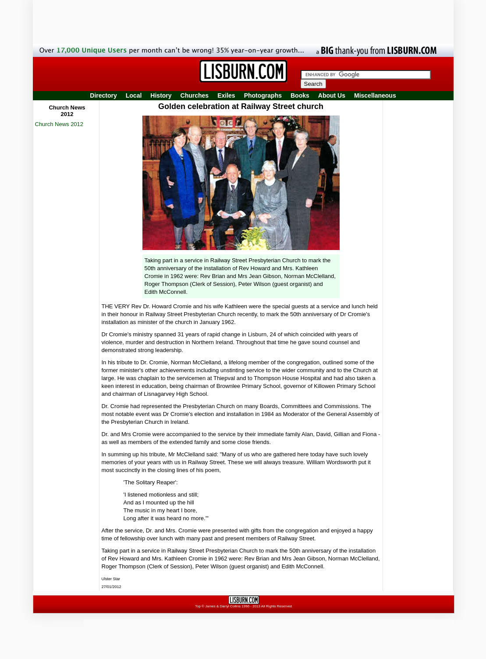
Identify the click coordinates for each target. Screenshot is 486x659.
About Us (331, 95)
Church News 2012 (59, 124)
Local (134, 95)
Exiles (226, 95)
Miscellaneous (375, 95)
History (160, 95)
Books (300, 95)
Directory (103, 95)
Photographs (263, 95)
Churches (195, 95)
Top (198, 606)
